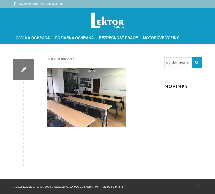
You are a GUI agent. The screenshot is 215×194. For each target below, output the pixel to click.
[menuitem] (32, 37)
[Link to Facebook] (15, 4)
